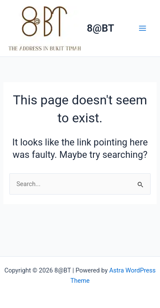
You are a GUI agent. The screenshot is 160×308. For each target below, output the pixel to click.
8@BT (100, 28)
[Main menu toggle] (142, 28)
